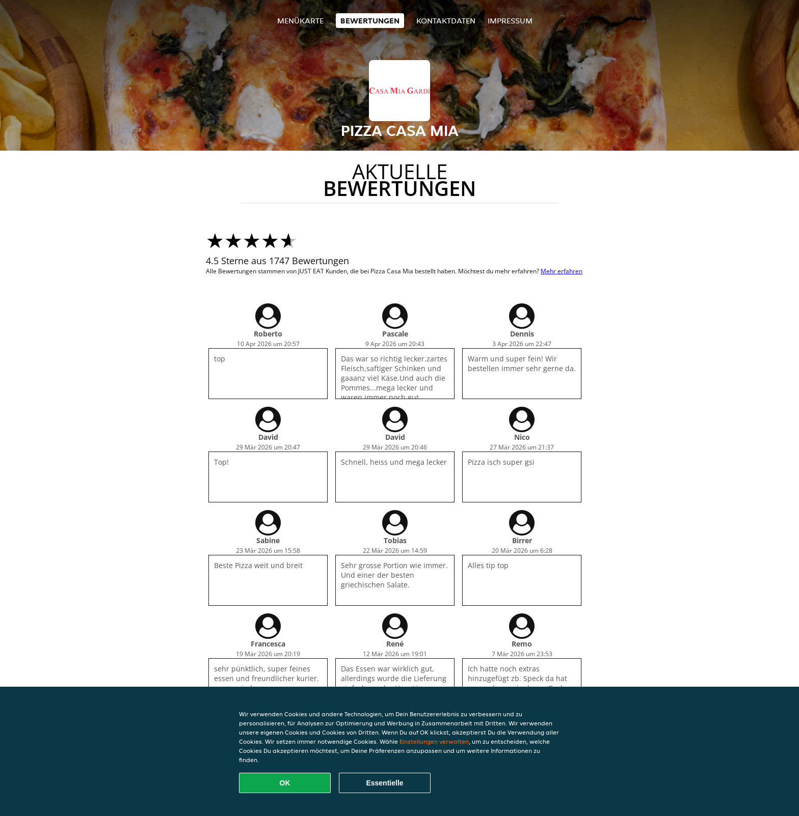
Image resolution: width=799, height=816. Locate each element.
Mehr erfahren (561, 271)
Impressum (510, 20)
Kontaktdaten (445, 20)
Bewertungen (370, 20)
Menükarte (300, 20)
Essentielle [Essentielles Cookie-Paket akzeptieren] (384, 783)
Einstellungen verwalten (434, 741)
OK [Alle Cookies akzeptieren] (285, 783)
